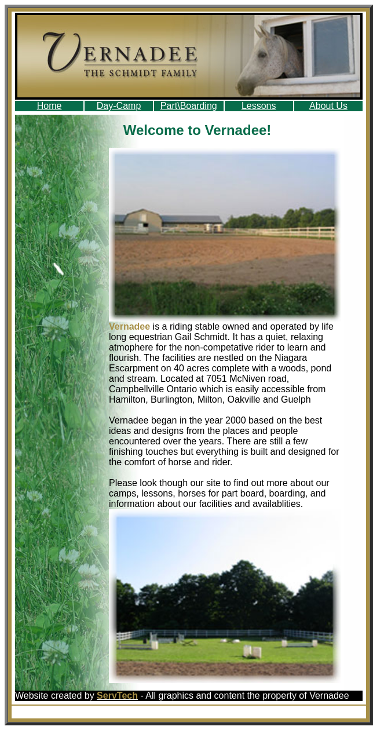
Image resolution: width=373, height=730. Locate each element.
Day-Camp (119, 106)
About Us (328, 106)
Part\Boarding (188, 106)
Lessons (259, 106)
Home (49, 106)
